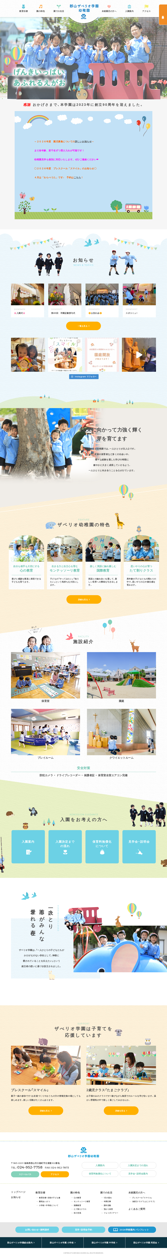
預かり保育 (108, 1209)
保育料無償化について (102, 844)
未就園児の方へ (109, 11)
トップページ (18, 1192)
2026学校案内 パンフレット (134, 1229)
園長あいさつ (44, 1201)
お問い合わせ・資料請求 (37, 1229)
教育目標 (23, 11)
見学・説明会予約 (83, 1229)
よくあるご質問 (136, 1209)
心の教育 (77, 1198)
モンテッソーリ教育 (82, 1201)
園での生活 (58, 11)
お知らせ (16, 1197)
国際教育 (77, 1205)
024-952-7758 (29, 1167)
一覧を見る (83, 326)
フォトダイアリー (111, 1213)
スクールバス (25, 1174)
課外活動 (107, 1205)
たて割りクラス (80, 1209)
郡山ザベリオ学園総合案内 (19, 1242)
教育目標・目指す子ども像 (49, 1198)
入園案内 (129, 11)
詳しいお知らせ (83, 141)
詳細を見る (83, 599)
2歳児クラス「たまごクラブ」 (143, 1201)
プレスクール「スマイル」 (142, 1198)
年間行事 (107, 1201)
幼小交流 (77, 1213)
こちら (77, 177)
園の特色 (40, 11)
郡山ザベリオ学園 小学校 (61, 1242)
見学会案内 (163, 14)
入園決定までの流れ (65, 844)
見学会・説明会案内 (138, 1173)
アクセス (146, 11)
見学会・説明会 (139, 841)
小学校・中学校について (48, 1205)
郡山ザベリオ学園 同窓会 (145, 1242)
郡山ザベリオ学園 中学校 (103, 1242)
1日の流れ (108, 1198)
